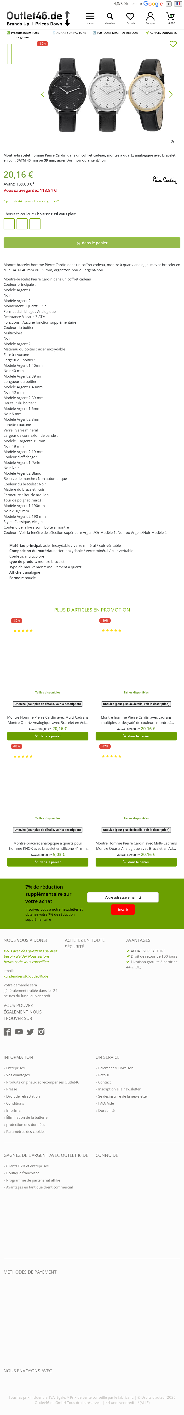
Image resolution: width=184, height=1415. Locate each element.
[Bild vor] (171, 94)
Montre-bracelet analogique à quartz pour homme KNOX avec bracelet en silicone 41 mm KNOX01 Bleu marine (48, 846)
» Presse (10, 1089)
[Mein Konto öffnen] (150, 18)
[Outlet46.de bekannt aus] (99, 1207)
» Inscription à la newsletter (118, 1089)
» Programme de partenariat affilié (32, 1180)
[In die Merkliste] (173, 44)
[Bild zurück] (43, 94)
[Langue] (178, 3)
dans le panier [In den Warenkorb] (92, 242)
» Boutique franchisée (21, 1172)
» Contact (103, 1082)
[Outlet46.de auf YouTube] (19, 1032)
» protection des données (24, 1124)
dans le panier (48, 736)
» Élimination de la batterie (25, 1117)
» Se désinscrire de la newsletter (122, 1096)
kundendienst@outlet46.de (26, 976)
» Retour (102, 1074)
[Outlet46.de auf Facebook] (7, 1032)
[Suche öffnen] (110, 18)
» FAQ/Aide (105, 1103)
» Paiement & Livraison (114, 1068)
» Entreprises (14, 1068)
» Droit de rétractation (22, 1096)
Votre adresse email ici (123, 897)
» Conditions (14, 1103)
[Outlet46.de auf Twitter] (30, 1032)
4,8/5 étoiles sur (138, 3)
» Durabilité (105, 1110)
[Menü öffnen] (90, 18)
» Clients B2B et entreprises (26, 1166)
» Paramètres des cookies (24, 1131)
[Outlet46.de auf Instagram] (41, 1032)
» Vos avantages (17, 1074)
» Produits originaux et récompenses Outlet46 (41, 1082)
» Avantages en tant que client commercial (38, 1187)
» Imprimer (13, 1110)
